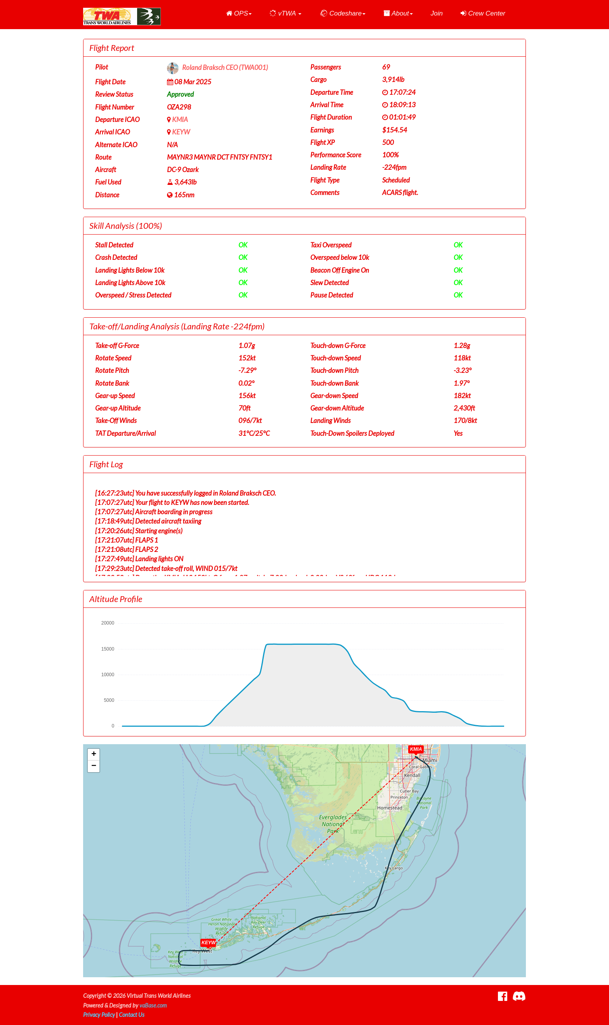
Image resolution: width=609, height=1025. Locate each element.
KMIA (180, 119)
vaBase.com (153, 1005)
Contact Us (131, 1014)
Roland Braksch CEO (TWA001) (225, 68)
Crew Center (483, 13)
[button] (239, 13)
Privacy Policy (99, 1014)
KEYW (181, 132)
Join (437, 13)
